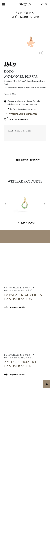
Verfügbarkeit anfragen (23, 114)
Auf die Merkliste (18, 119)
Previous (5, 204)
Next (45, 204)
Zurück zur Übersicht (27, 160)
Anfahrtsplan (17, 307)
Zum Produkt (28, 222)
